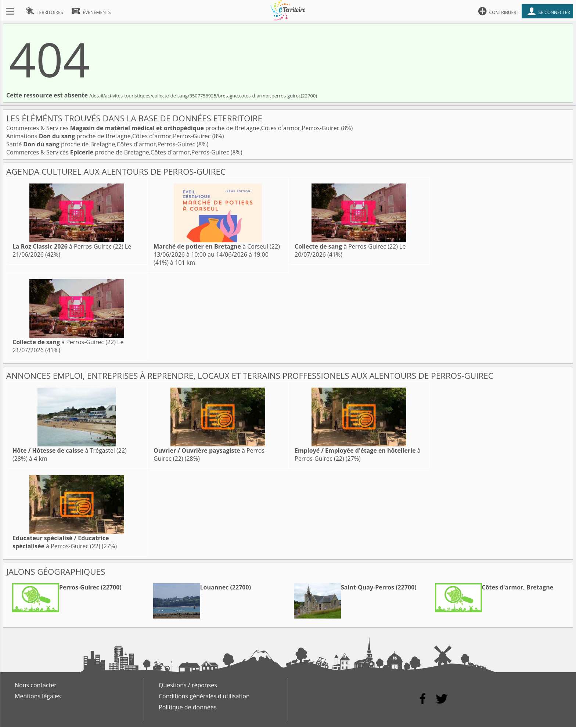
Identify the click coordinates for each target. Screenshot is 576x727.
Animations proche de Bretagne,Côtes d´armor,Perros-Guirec (109, 136)
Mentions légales (38, 696)
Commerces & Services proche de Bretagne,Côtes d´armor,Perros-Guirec (173, 128)
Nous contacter (36, 685)
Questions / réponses (188, 685)
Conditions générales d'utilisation (204, 696)
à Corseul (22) (217, 246)
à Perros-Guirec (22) (67, 246)
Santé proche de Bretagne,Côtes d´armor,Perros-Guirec (101, 144)
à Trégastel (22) (69, 450)
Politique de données (187, 707)
